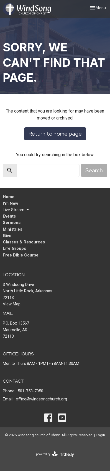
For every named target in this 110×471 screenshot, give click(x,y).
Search (94, 170)
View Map (12, 303)
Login (100, 435)
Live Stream (16, 210)
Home (8, 196)
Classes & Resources (24, 242)
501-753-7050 (30, 390)
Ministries (12, 229)
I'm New (10, 203)
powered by (55, 454)
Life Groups (14, 248)
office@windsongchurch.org (41, 399)
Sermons (12, 222)
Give (7, 235)
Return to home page (55, 133)
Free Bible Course (21, 255)
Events (9, 216)
